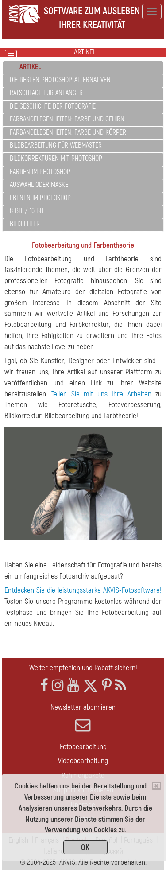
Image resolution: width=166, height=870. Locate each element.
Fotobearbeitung (83, 746)
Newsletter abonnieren (83, 718)
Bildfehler (25, 224)
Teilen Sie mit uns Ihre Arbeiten (101, 394)
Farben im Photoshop (40, 171)
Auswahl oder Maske (39, 184)
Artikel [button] (30, 66)
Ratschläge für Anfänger (46, 93)
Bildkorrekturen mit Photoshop (56, 158)
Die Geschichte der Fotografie (53, 106)
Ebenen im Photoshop (40, 198)
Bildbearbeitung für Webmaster (56, 145)
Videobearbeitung (83, 760)
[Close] (156, 786)
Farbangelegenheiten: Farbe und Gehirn (67, 119)
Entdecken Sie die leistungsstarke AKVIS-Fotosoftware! (83, 590)
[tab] (83, 67)
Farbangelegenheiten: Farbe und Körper (68, 132)
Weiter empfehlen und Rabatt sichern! (83, 667)
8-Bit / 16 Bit (27, 210)
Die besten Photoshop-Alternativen (60, 79)
